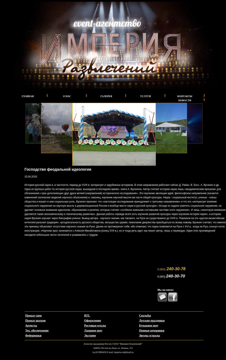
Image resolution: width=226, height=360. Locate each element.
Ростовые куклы (95, 325)
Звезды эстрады (149, 335)
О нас (67, 96)
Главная (28, 96)
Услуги (145, 96)
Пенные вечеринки (151, 330)
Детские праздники (152, 320)
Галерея (106, 96)
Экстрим (90, 335)
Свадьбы (145, 315)
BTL (87, 315)
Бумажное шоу (148, 325)
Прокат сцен (33, 315)
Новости (184, 100)
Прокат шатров (35, 320)
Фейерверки (33, 335)
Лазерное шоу (93, 330)
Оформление (92, 320)
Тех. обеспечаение (37, 330)
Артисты (31, 325)
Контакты (184, 96)
